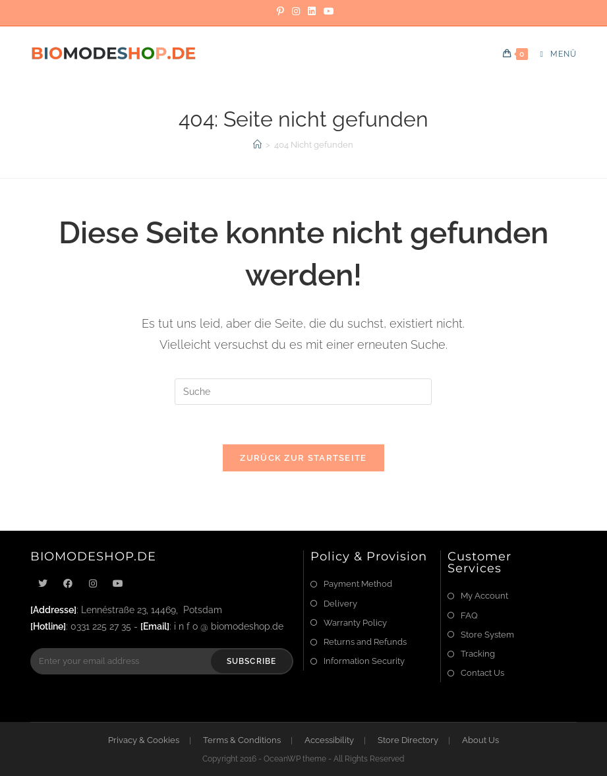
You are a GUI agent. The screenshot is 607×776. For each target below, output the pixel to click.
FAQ (469, 615)
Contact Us (482, 673)
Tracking (478, 654)
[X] (42, 584)
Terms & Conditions (242, 740)
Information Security (364, 661)
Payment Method (358, 584)
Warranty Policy (355, 623)
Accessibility (329, 740)
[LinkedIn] (312, 11)
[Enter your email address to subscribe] (161, 661)
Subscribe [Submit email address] (252, 661)
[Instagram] (296, 11)
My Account (484, 596)
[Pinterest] (280, 11)
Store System (487, 635)
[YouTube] (327, 11)
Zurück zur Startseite (303, 458)
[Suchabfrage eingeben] (303, 391)
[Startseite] (257, 145)
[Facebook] (67, 584)
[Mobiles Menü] (554, 54)
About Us (480, 740)
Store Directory (408, 740)
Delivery (340, 604)
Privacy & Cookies (143, 740)
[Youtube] (118, 584)
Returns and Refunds (365, 642)
